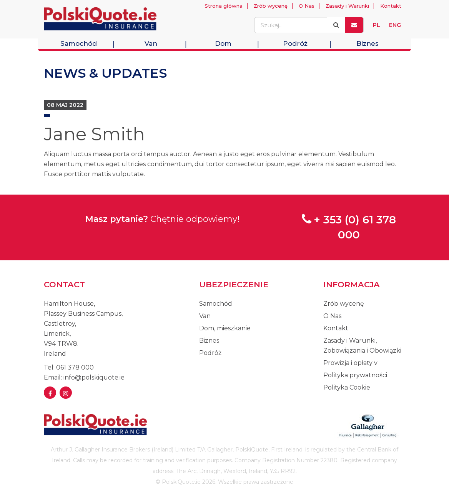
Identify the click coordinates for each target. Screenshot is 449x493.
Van (151, 43)
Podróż (295, 43)
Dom (223, 43)
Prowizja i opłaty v (350, 362)
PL (376, 25)
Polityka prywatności (355, 375)
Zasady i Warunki (347, 6)
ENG (395, 25)
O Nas (306, 6)
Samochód (78, 43)
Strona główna (224, 6)
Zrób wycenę (271, 6)
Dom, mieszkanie (225, 328)
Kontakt (390, 6)
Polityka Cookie (346, 387)
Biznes (367, 43)
